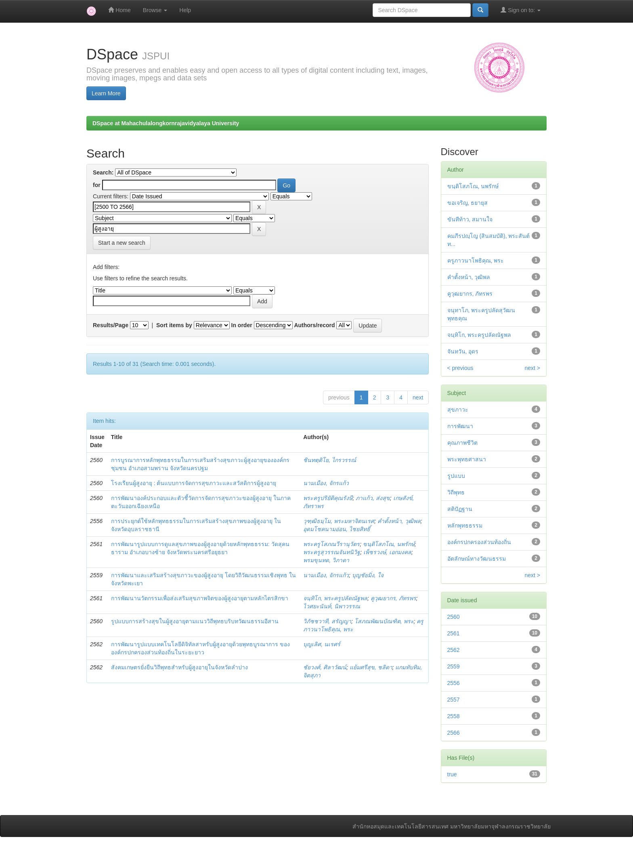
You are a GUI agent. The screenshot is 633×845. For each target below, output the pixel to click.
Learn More (106, 93)
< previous (460, 368)
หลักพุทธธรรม (464, 525)
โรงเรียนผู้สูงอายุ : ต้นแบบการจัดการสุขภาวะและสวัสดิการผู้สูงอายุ (194, 483)
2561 (453, 633)
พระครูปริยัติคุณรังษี (327, 498)
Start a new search (121, 243)
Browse (155, 10)
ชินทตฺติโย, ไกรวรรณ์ (329, 460)
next (418, 397)
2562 (453, 650)
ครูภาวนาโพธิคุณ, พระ (475, 260)
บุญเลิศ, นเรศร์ (321, 644)
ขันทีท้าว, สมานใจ (470, 219)
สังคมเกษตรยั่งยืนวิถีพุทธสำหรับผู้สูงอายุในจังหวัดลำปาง (179, 667)
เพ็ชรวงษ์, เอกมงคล (387, 552)
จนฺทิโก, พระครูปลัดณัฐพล (335, 598)
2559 (453, 666)
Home (119, 9)
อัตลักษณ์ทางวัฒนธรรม (476, 558)
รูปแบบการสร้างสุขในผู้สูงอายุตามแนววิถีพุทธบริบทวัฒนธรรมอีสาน (195, 621)
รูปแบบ (456, 476)
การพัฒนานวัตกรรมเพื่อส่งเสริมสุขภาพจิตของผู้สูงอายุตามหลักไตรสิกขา (199, 598)
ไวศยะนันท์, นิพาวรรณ (331, 606)
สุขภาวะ (457, 409)
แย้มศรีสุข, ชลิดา (371, 667)
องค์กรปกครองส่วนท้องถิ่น (479, 542)
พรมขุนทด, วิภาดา (326, 560)
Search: (103, 172)
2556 (453, 683)
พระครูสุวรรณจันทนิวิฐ (331, 552)
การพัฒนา (460, 426)
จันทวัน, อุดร (463, 351)
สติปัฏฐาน (459, 509)
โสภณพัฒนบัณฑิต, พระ (384, 621)
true (452, 774)
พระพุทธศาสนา (466, 459)
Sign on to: (521, 9)
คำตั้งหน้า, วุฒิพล (399, 521)
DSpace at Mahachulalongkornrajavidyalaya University (165, 123)
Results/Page (110, 325)
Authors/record (314, 325)
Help (185, 10)
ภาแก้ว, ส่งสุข (373, 498)
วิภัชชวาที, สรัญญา (327, 621)
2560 (453, 617)
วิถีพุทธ (456, 492)
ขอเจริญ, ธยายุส (467, 203)
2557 (453, 699)
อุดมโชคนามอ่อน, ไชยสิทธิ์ (336, 529)
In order (241, 325)
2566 (453, 732)
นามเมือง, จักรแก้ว (326, 483)
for (97, 185)
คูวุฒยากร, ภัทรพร (393, 598)
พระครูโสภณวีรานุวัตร (331, 544)
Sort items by (174, 325)
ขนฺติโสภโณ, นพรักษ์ (389, 544)
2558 (453, 716)
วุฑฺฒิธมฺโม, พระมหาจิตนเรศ (338, 521)
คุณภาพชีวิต (462, 442)
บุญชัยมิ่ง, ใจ (368, 575)
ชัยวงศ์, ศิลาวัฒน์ (324, 667)
